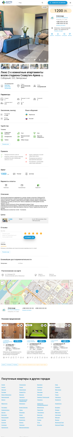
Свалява (3, 420)
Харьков (3, 390)
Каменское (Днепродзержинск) (42, 404)
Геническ (57, 387)
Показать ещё (5, 252)
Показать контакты (60, 25)
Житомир (39, 395)
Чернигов (22, 397)
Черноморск (40, 412)
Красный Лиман (59, 425)
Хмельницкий (5, 397)
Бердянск (39, 385)
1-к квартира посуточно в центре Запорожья (7, 341)
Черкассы (40, 400)
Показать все (5, 144)
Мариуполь (4, 403)
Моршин (57, 417)
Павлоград (40, 410)
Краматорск (58, 403)
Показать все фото (10, 59)
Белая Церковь (23, 407)
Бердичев (4, 415)
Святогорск (40, 417)
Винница (21, 395)
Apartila (3, 364)
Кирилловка (22, 390)
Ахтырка (39, 425)
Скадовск (39, 387)
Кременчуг (58, 400)
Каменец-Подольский (43, 397)
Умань (21, 410)
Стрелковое (22, 385)
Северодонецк (5, 410)
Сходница (4, 425)
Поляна (39, 420)
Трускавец (4, 407)
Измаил (57, 410)
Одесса (3, 387)
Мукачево (22, 412)
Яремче (57, 420)
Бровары (57, 407)
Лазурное (21, 425)
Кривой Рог (22, 392)
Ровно (57, 395)
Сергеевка (58, 415)
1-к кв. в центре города (54, 341)
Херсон (3, 400)
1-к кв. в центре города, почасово (31, 341)
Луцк (38, 422)
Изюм (21, 415)
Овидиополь (4, 427)
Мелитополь (40, 407)
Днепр (3, 385)
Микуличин (58, 390)
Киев (56, 385)
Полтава (3, 392)
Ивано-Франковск (6, 395)
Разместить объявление (58, 2)
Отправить (29, 237)
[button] (37, 291)
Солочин (3, 422)
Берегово (39, 415)
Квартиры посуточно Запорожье (8, 86)
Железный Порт (59, 422)
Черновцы (58, 397)
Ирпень (21, 422)
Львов (21, 387)
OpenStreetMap (65, 303)
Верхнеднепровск (24, 427)
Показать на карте (58, 31)
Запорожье (4, 263)
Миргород (57, 412)
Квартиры (15, 364)
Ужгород (39, 390)
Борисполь (22, 420)
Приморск (22, 417)
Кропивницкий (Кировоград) (23, 400)
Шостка (3, 412)
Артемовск (22, 403)
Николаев (39, 392)
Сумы (56, 392)
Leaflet (58, 303)
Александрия (4, 417)
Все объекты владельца (62, 17)
